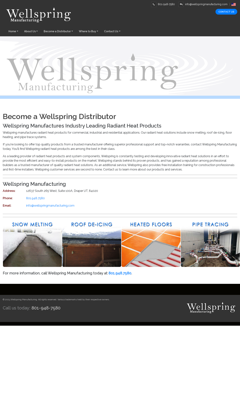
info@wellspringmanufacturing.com (202, 4)
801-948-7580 (163, 4)
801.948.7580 (35, 202)
